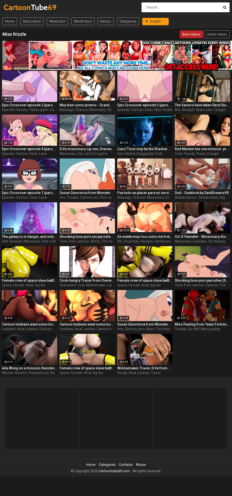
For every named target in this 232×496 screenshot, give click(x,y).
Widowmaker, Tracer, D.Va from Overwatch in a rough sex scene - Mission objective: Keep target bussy (145, 368)
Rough (122, 373)
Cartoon (137, 110)
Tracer (156, 373)
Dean (149, 110)
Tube (16, 7)
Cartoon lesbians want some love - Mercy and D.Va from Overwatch (29, 324)
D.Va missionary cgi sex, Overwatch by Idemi (87, 149)
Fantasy (22, 110)
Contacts (126, 465)
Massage (67, 110)
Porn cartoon (110, 197)
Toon (63, 241)
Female (19, 285)
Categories (128, 21)
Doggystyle (145, 154)
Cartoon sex (106, 329)
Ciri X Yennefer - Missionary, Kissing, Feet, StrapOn (202, 237)
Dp (190, 329)
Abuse (141, 465)
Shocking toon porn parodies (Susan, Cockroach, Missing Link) (202, 280)
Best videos (32, 21)
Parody (189, 154)
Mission (8, 373)
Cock (178, 154)
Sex (81, 154)
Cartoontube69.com (114, 471)
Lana (43, 154)
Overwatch (68, 285)
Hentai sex (163, 241)
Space (7, 285)
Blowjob (188, 110)
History (105, 21)
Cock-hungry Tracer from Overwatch (87, 280)
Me (119, 241)
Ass (178, 110)
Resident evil (39, 373)
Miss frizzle (163, 110)
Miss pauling (210, 329)
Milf (196, 329)
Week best (57, 21)
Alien (150, 329)
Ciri (210, 241)
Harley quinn (38, 110)
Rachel (130, 154)
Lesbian (32, 329)
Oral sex (81, 110)
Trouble (72, 197)
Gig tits (40, 285)
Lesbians (200, 241)
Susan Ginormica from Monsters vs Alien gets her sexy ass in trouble (145, 324)
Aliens (95, 241)
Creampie (131, 241)
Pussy (201, 154)
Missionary (97, 110)
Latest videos (216, 34)
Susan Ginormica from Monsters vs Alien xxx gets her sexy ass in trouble (87, 193)
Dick (5, 241)
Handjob (146, 241)
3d (87, 154)
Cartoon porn (135, 329)
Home (9, 21)
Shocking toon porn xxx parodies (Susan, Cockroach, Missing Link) (87, 237)
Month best (83, 21)
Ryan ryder (204, 110)
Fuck (158, 154)
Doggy (112, 110)
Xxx (62, 197)
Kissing (219, 241)
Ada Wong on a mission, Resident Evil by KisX (29, 368)
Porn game (99, 154)
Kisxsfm (21, 373)
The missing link (113, 241)
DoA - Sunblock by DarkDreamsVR (202, 193)
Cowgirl (219, 110)
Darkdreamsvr (186, 197)
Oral (81, 285)
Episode (8, 110)
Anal (29, 285)
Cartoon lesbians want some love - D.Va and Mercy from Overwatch (87, 324)
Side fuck (49, 241)
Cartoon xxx (89, 197)
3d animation (208, 197)
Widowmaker (96, 285)
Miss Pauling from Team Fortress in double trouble (202, 324)
